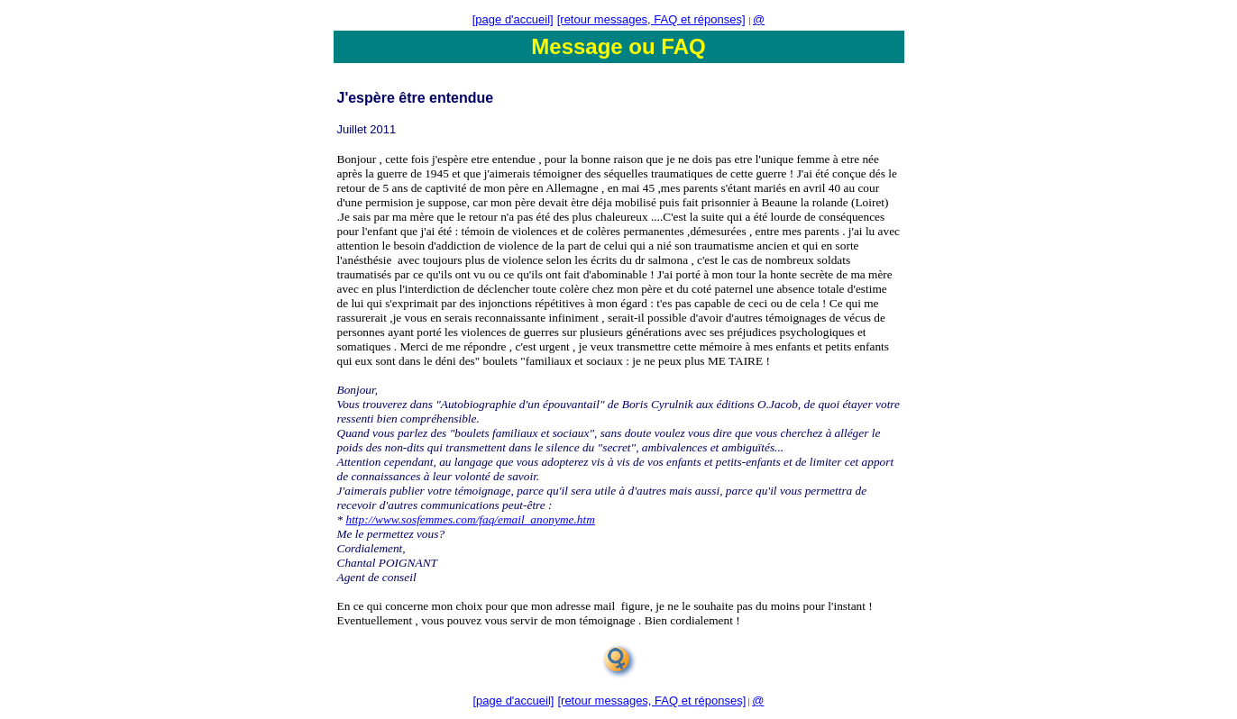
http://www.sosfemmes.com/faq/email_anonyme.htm (470, 519)
